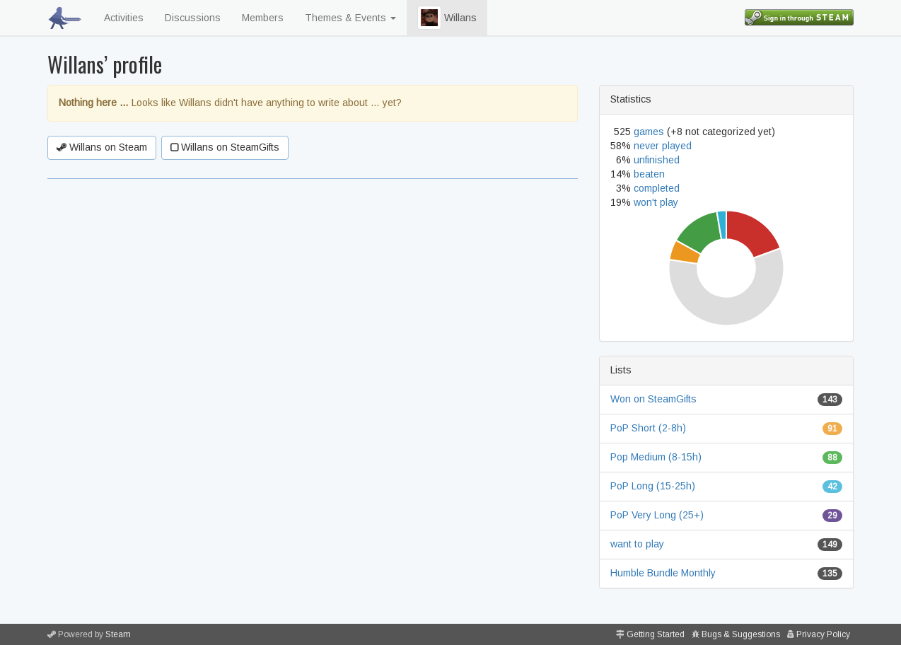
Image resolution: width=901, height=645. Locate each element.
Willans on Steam (102, 147)
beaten (649, 174)
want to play (637, 544)
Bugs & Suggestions (741, 634)
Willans (447, 18)
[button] (429, 18)
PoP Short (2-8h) (648, 428)
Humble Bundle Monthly (663, 573)
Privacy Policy (823, 634)
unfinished (657, 159)
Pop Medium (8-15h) (656, 457)
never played (663, 145)
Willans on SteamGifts (224, 147)
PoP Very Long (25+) (657, 515)
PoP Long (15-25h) (652, 486)
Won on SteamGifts (653, 399)
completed (657, 188)
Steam (118, 634)
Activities (124, 17)
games (649, 131)
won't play (656, 202)
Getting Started (656, 634)
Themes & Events (350, 17)
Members (263, 17)
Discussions (193, 17)
